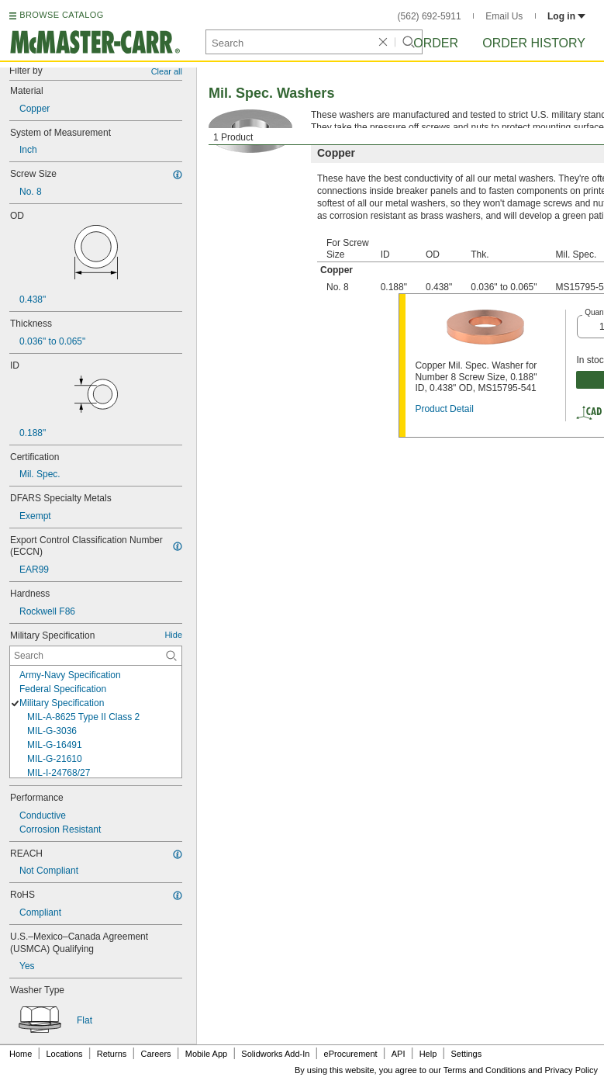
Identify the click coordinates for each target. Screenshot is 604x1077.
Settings (465, 1053)
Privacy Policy (571, 1070)
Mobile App (206, 1053)
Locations (65, 1053)
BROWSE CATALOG (61, 14)
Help (428, 1053)
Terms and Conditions (485, 1070)
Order (435, 43)
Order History (533, 43)
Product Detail (444, 408)
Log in (566, 16)
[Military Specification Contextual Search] (95, 656)
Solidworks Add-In (275, 1053)
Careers (155, 1053)
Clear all (166, 71)
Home (20, 1053)
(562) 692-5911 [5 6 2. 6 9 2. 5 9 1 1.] (429, 16)
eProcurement (351, 1053)
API (399, 1053)
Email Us (504, 16)
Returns (112, 1053)
